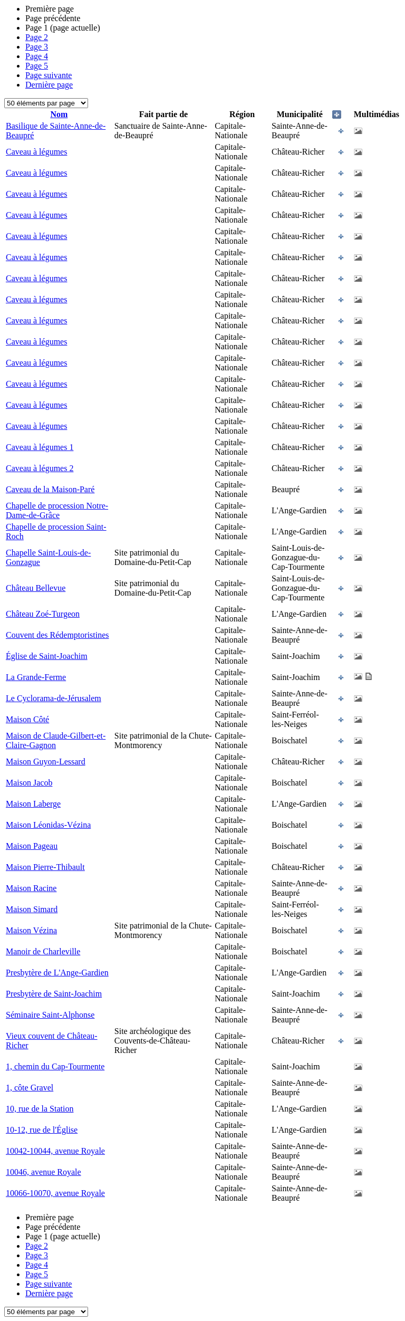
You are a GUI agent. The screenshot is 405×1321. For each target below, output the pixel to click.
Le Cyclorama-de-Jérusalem (53, 698)
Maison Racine (31, 888)
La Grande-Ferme (36, 677)
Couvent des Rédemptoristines (57, 634)
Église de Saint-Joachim (47, 656)
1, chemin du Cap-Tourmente (55, 1066)
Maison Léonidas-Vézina (48, 824)
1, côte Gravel (29, 1087)
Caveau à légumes (36, 151)
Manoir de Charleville (43, 951)
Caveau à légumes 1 (39, 447)
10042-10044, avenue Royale (55, 1150)
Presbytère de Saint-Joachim (54, 993)
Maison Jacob (29, 782)
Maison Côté (27, 719)
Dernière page (49, 84)
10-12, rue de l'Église (42, 1129)
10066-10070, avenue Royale (55, 1193)
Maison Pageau (31, 845)
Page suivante (48, 75)
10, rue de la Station (39, 1108)
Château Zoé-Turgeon (43, 613)
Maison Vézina (31, 930)
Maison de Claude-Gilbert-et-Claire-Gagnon (55, 740)
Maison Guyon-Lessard (45, 761)
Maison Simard (31, 909)
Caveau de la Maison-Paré (50, 489)
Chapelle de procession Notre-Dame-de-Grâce (57, 510)
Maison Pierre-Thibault (45, 867)
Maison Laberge (33, 803)
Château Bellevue (35, 587)
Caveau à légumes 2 (39, 468)
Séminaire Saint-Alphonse (50, 1014)
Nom (59, 114)
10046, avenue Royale (43, 1171)
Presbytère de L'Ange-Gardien (57, 972)
